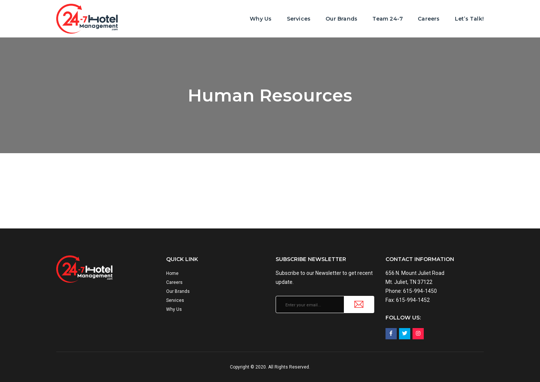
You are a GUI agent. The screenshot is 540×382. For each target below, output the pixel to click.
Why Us (261, 18)
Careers (429, 18)
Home (172, 273)
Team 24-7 (387, 18)
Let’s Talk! (469, 18)
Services (299, 18)
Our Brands (341, 18)
